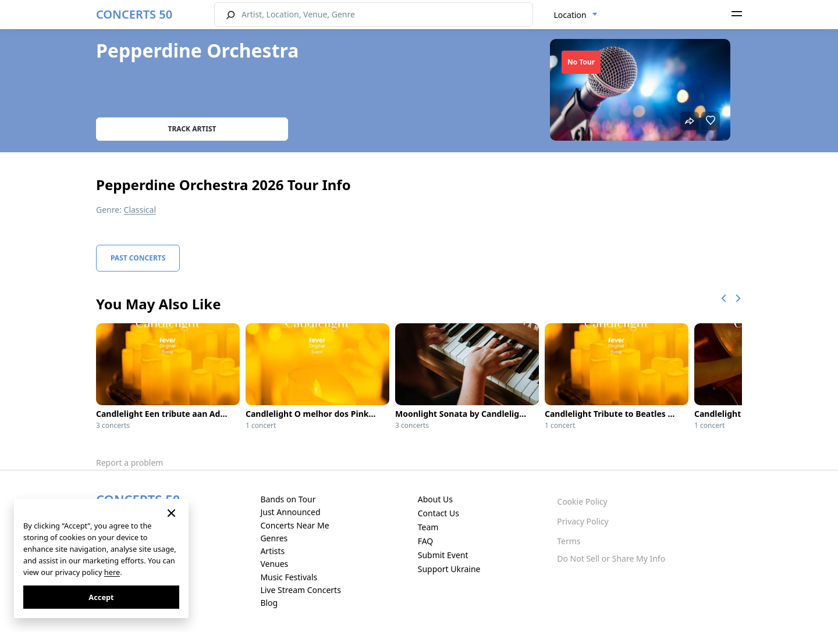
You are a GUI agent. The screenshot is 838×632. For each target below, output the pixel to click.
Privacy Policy (582, 521)
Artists (272, 550)
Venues (274, 563)
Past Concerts (138, 258)
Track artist (192, 129)
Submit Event (443, 554)
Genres (273, 538)
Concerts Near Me (294, 525)
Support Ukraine (449, 568)
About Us (435, 499)
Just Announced (290, 511)
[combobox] (576, 15)
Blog (269, 602)
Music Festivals (288, 577)
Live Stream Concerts (300, 589)
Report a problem (129, 462)
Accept (100, 597)
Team (428, 527)
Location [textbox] (570, 14)
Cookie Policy (582, 501)
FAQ (426, 541)
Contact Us (438, 513)
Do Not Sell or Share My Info (611, 558)
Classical (140, 209)
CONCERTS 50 (134, 14)
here (112, 572)
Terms (568, 541)
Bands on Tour (287, 499)
